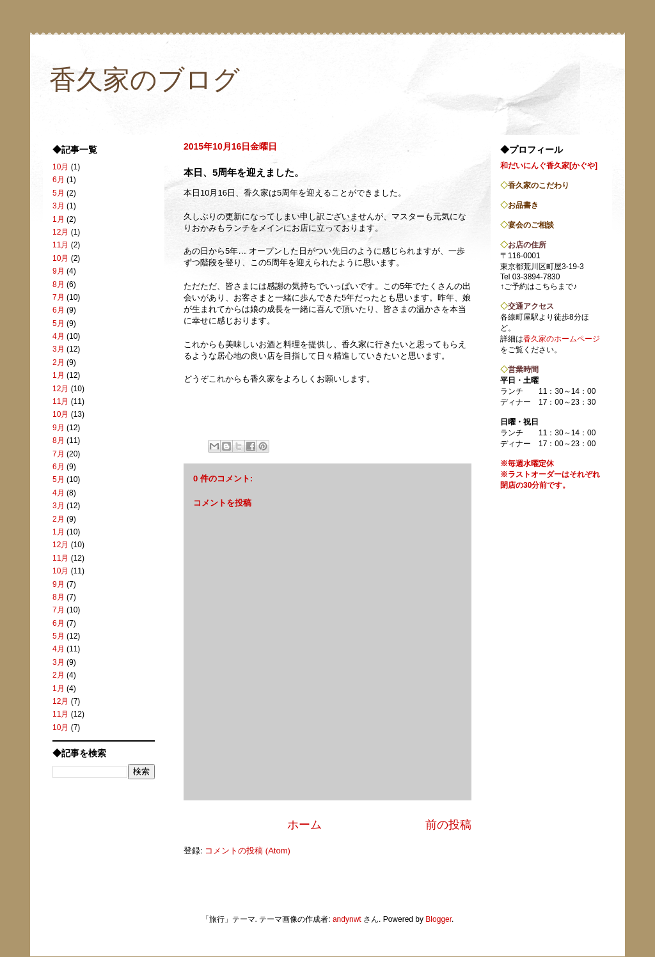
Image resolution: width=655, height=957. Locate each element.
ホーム (304, 824)
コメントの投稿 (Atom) (247, 850)
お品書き (523, 205)
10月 (60, 166)
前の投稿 (448, 824)
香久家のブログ (144, 80)
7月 (58, 297)
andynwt (347, 919)
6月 (58, 179)
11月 (60, 244)
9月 (58, 271)
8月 (58, 284)
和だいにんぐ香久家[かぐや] (548, 165)
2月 (58, 362)
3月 (58, 205)
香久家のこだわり (538, 185)
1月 (58, 219)
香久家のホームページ (561, 338)
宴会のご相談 (531, 225)
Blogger (438, 919)
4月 (58, 336)
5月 (58, 193)
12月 (60, 232)
